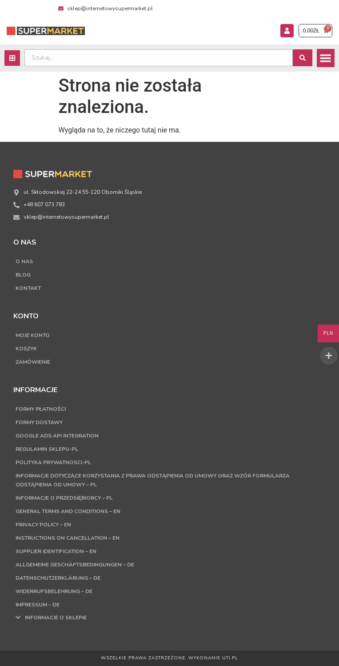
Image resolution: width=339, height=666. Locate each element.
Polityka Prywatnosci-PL (53, 462)
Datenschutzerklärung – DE (58, 578)
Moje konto (33, 335)
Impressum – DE (38, 604)
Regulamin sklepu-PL (47, 449)
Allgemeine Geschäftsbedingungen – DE (75, 564)
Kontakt (28, 288)
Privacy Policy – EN (43, 524)
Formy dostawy (39, 422)
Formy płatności (41, 409)
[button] (326, 58)
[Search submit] (302, 57)
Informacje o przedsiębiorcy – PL (64, 498)
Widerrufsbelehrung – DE (54, 591)
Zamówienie (33, 361)
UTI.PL (230, 658)
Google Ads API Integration (57, 435)
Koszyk (26, 348)
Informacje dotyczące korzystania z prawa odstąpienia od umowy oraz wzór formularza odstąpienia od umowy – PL (153, 480)
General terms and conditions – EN (68, 511)
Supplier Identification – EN (56, 551)
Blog (23, 274)
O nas (24, 261)
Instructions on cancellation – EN (68, 538)
